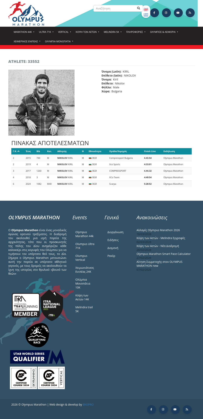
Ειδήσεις (113, 240)
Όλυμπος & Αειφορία (163, 33)
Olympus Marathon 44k (84, 234)
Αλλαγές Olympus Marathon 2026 (158, 230)
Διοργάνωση (115, 232)
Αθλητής (62, 151)
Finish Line (150, 151)
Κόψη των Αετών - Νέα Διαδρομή (158, 246)
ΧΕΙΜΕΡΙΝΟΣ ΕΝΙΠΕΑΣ (26, 43)
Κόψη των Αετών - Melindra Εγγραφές (161, 238)
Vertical (64, 33)
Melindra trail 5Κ (84, 309)
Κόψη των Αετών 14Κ (82, 297)
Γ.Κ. (16, 151)
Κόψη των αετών (86, 33)
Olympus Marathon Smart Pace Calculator (164, 254)
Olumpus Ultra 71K (84, 246)
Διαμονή (112, 248)
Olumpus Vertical (81, 258)
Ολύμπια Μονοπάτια (58, 43)
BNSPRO (88, 404)
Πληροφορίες (135, 33)
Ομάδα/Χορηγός (118, 151)
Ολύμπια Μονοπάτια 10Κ (82, 283)
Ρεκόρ (111, 256)
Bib (38, 151)
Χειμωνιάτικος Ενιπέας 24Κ (84, 269)
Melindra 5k (112, 33)
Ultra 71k (45, 33)
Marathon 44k (23, 33)
